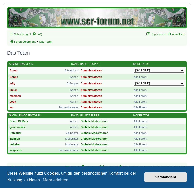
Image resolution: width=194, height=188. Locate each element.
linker (13, 89)
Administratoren (21, 63)
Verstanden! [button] (165, 177)
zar (12, 107)
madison (15, 95)
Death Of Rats (19, 121)
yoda (13, 101)
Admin (14, 70)
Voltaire (15, 144)
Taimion (15, 138)
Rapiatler (15, 132)
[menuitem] (37, 34)
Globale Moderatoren (25, 115)
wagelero (16, 150)
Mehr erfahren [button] (55, 180)
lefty (12, 83)
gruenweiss (17, 127)
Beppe (14, 76)
